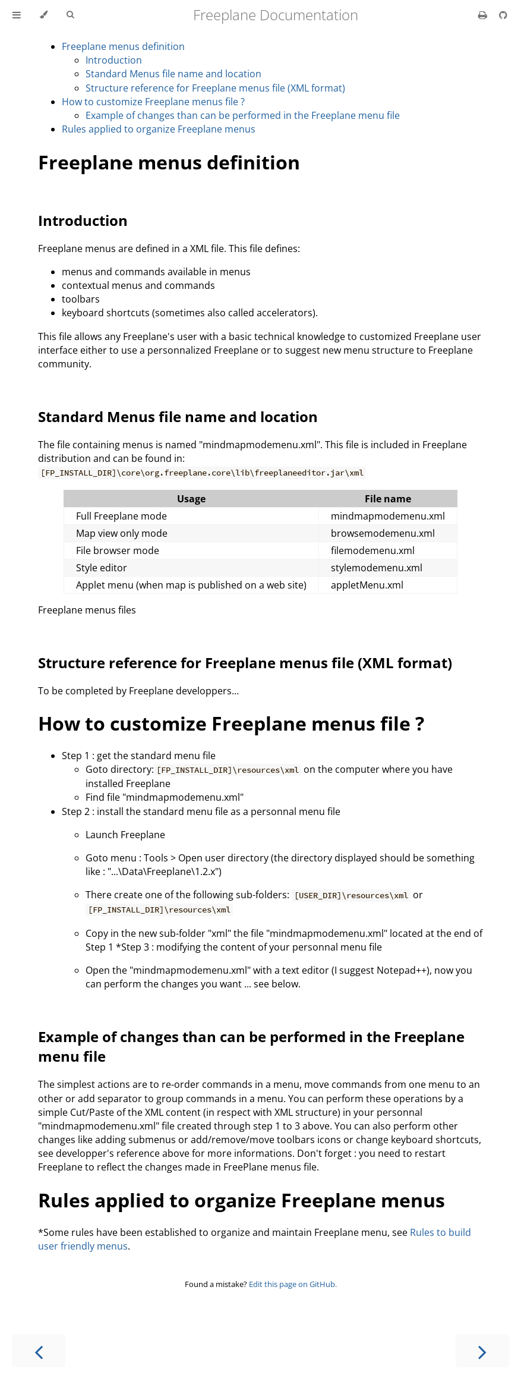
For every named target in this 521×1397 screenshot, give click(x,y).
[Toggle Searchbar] (70, 15)
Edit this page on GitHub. (293, 1284)
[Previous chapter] (38, 1351)
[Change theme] (43, 15)
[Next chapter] (482, 1351)
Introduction (114, 60)
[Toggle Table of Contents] (16, 15)
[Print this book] (483, 14)
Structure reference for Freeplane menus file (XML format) (215, 88)
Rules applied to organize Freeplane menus (158, 129)
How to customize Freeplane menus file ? (153, 101)
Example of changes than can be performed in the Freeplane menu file (243, 115)
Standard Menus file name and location (173, 73)
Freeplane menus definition (123, 46)
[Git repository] (503, 14)
